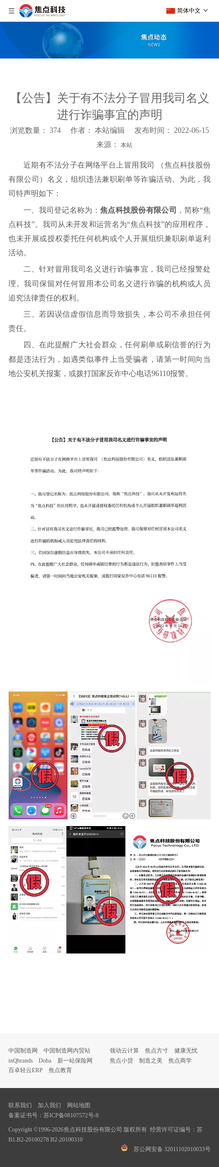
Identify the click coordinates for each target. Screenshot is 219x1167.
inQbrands (20, 1061)
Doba (45, 1061)
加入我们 (49, 1105)
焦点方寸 (156, 1051)
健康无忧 (186, 1051)
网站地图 (78, 1105)
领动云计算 (124, 1051)
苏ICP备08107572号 (69, 1115)
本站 (126, 145)
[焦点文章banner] (109, 40)
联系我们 (20, 1105)
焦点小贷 (121, 1061)
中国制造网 (23, 1051)
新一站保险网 (75, 1061)
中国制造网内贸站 (67, 1051)
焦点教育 (60, 1070)
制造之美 (150, 1061)
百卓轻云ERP (25, 1070)
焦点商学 (180, 1061)
